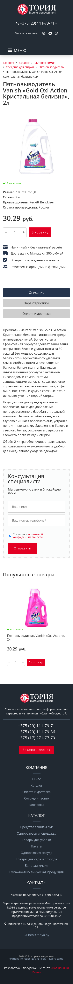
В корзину (40, 232)
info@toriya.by (38, 935)
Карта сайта (56, 958)
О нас (36, 779)
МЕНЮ (20, 50)
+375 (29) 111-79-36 (36, 731)
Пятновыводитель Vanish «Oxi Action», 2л (36, 638)
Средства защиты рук (36, 827)
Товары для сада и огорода (36, 859)
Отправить (22, 548)
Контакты (36, 804)
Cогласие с (28, 536)
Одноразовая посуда (36, 852)
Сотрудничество (36, 798)
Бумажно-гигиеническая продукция (36, 872)
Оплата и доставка (36, 791)
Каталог (36, 785)
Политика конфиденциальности (27, 958)
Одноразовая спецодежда (36, 833)
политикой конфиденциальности (28, 535)
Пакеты (36, 846)
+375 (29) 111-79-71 (37, 23)
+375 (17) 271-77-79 (36, 737)
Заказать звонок (26, 33)
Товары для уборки (36, 839)
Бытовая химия (36, 865)
